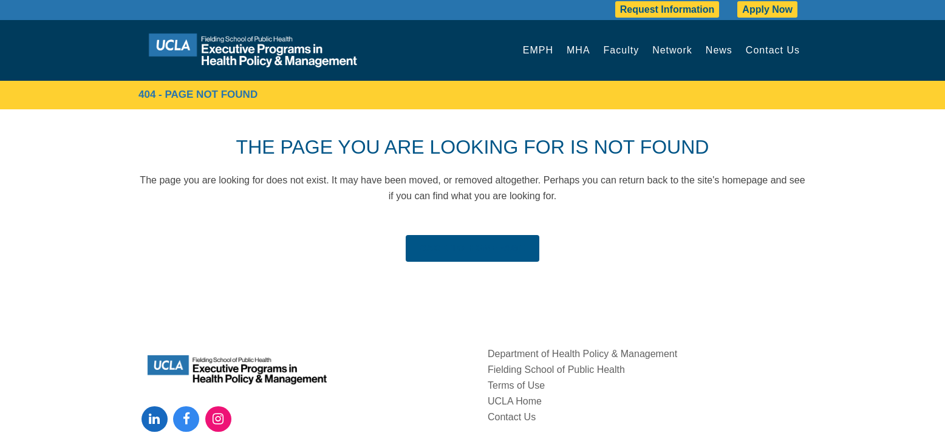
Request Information (667, 9)
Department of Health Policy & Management (582, 354)
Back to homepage (473, 247)
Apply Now (767, 9)
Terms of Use (516, 385)
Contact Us (512, 417)
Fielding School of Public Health (556, 369)
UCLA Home (515, 401)
